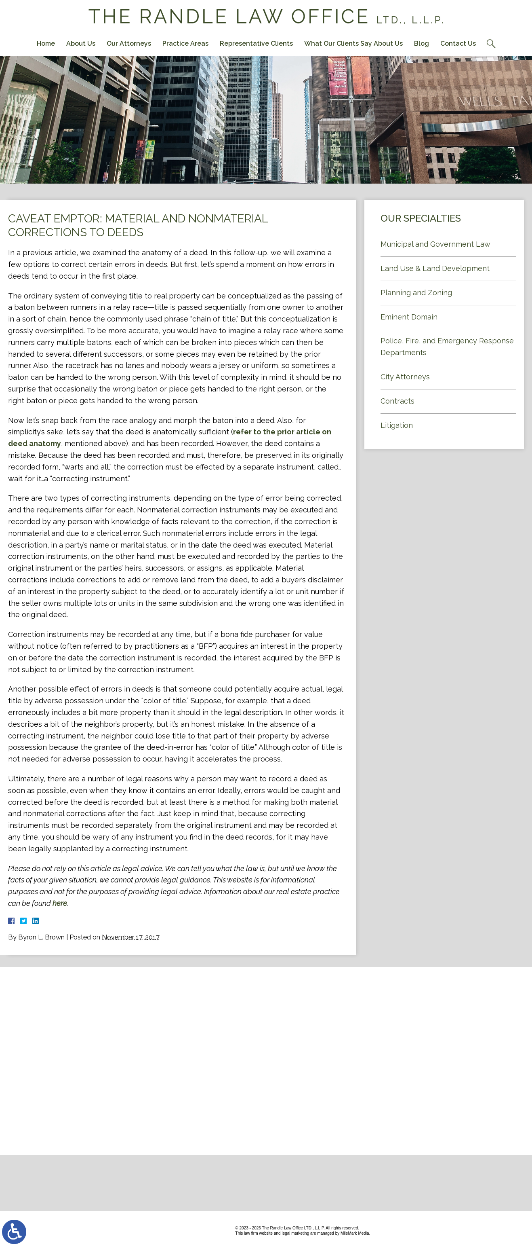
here (60, 903)
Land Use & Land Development (435, 268)
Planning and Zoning (416, 292)
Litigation (397, 425)
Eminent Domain (409, 317)
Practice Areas (185, 43)
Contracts (397, 401)
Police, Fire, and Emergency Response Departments (447, 346)
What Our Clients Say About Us (353, 43)
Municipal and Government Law (435, 244)
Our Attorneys (129, 43)
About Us (80, 43)
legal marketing (295, 1233)
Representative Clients (256, 43)
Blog (421, 43)
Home (46, 43)
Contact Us (458, 43)
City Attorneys (405, 376)
